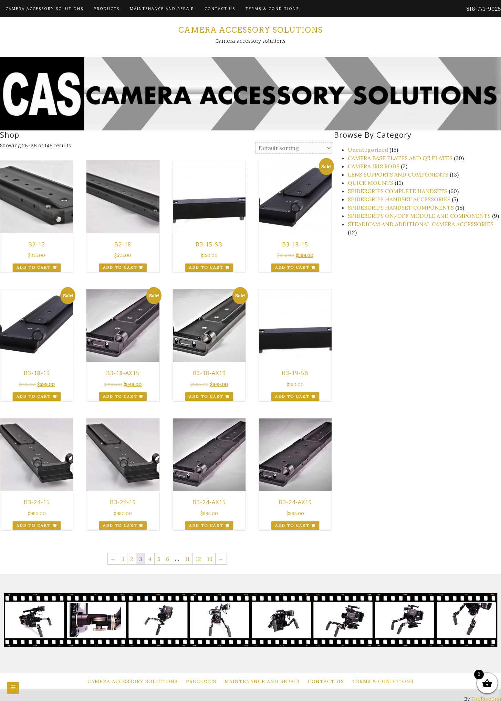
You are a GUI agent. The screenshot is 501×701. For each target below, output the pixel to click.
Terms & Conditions (272, 8)
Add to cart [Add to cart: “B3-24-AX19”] (292, 525)
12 (198, 558)
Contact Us (220, 8)
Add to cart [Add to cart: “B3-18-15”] (292, 267)
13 (209, 558)
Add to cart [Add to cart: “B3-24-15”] (34, 525)
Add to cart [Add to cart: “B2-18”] (120, 267)
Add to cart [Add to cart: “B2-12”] (34, 267)
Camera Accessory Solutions (44, 8)
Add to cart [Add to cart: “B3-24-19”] (120, 525)
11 (187, 558)
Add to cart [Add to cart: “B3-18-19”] (34, 396)
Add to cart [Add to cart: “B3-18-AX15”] (120, 396)
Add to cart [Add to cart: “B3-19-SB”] (292, 396)
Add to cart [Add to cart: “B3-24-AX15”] (206, 525)
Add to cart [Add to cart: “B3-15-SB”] (206, 267)
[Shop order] (293, 148)
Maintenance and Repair (162, 8)
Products (106, 8)
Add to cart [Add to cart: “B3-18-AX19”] (206, 396)
